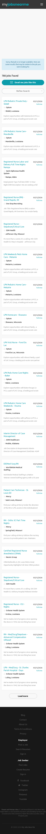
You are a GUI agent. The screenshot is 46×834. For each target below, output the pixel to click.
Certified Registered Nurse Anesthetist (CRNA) (15, 552)
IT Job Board (23, 809)
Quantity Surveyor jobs (21, 811)
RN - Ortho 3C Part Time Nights (14, 521)
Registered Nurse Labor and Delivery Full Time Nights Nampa (16, 164)
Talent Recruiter (27, 813)
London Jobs (38, 813)
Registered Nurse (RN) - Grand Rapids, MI (14, 198)
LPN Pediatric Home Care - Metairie (15, 286)
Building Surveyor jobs (38, 811)
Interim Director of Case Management (14, 434)
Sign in (23, 754)
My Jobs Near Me (28, 827)
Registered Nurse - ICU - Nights (14, 605)
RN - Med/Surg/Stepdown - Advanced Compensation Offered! (16, 637)
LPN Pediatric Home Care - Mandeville (15, 132)
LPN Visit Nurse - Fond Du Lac (15, 343)
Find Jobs (23, 765)
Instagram (23, 790)
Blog (23, 715)
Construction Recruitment (12, 813)
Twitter (25, 785)
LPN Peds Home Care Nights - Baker (16, 374)
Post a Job (23, 745)
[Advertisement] (23, 32)
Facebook (24, 780)
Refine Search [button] (23, 91)
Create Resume (23, 770)
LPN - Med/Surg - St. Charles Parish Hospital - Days (16, 668)
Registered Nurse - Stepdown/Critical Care (14, 225)
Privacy (23, 734)
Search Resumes (23, 749)
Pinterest (23, 794)
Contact (23, 720)
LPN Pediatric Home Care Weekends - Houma (15, 404)
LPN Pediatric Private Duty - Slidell (16, 102)
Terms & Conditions (23, 729)
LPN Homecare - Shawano (15, 315)
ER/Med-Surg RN (11, 464)
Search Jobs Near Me (36, 809)
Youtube (23, 799)
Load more (23, 696)
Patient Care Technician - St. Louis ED (16, 491)
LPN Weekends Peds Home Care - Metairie (15, 255)
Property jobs (23, 816)
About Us (23, 724)
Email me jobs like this (25, 82)
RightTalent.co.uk (6, 811)
